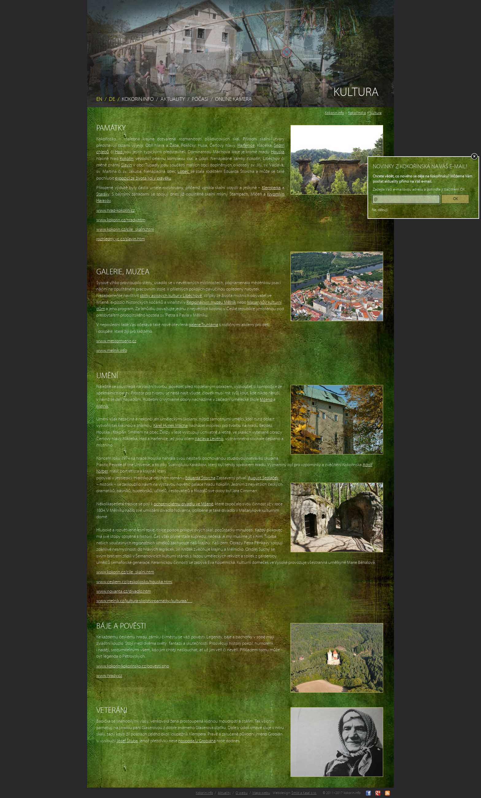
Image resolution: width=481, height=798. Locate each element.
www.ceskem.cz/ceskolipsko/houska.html (134, 581)
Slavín (126, 165)
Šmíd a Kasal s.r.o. (304, 793)
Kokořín (126, 158)
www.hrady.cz (109, 675)
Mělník (102, 406)
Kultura (376, 113)
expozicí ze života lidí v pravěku (143, 178)
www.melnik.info (111, 350)
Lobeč (184, 171)
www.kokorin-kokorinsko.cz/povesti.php (132, 666)
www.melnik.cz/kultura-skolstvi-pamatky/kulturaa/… (144, 600)
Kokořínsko (357, 113)
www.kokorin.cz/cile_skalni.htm (125, 229)
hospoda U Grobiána (197, 740)
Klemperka (271, 187)
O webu (242, 793)
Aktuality (172, 99)
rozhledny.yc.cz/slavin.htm (120, 238)
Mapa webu (261, 793)
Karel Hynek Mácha (170, 425)
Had (119, 151)
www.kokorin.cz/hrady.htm (120, 219)
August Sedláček (263, 478)
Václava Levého (209, 438)
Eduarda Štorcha (200, 478)
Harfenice (246, 145)
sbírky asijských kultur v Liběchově (171, 295)
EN (99, 99)
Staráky (102, 194)
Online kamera (233, 99)
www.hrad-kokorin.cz (115, 210)
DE (112, 99)
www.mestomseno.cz (116, 341)
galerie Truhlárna (203, 324)
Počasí (200, 99)
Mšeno (266, 399)
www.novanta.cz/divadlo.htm (123, 591)
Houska (277, 151)
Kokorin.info (138, 99)
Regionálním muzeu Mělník (211, 302)
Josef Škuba (127, 740)
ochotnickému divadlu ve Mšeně (183, 504)
